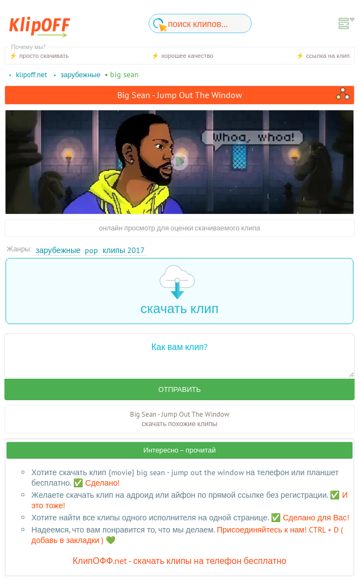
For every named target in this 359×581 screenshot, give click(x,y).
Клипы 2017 (123, 250)
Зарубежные (58, 250)
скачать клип (179, 291)
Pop (91, 250)
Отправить (179, 389)
